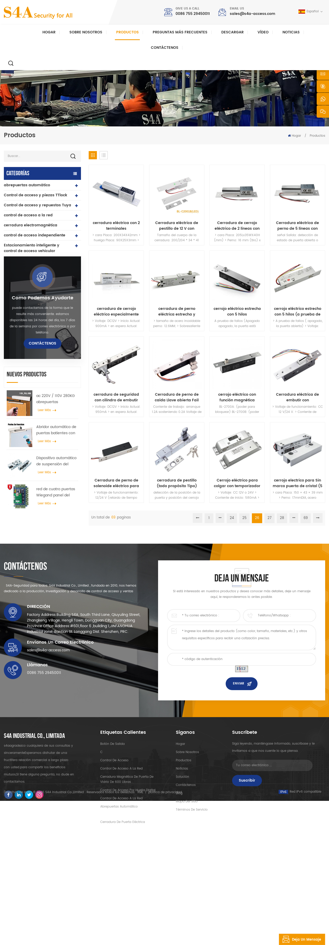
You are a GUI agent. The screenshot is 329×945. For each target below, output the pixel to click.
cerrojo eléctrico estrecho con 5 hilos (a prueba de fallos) (297, 311)
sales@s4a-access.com (252, 14)
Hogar (49, 32)
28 (282, 518)
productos (183, 851)
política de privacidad (165, 936)
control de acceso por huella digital (128, 881)
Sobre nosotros (85, 32)
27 (269, 518)
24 (232, 518)
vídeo (263, 32)
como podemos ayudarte (42, 403)
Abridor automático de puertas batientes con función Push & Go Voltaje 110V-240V (56, 535)
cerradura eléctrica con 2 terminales (116, 225)
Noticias (291, 32)
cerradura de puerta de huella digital (32, 284)
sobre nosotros (187, 843)
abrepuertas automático (27, 185)
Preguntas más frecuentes (180, 32)
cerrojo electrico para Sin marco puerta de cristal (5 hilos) (297, 483)
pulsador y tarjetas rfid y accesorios (27, 315)
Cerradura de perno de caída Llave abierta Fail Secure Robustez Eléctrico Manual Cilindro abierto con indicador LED (176, 397)
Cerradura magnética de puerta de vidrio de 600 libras (126, 870)
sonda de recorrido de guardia (33, 348)
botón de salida (18, 328)
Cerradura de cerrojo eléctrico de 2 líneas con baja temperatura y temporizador (237, 225)
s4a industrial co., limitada (34, 827)
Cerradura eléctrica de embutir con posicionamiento (297, 397)
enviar (238, 774)
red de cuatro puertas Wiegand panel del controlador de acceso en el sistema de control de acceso (56, 597)
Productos (127, 32)
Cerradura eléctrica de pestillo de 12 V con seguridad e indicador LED (176, 225)
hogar (180, 834)
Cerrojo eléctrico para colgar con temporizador (237, 483)
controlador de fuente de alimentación (27, 299)
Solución (182, 867)
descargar (232, 32)
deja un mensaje (300, 939)
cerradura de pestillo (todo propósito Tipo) (177, 483)
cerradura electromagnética (30, 225)
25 (244, 518)
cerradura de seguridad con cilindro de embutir (116, 397)
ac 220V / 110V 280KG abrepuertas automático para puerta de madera (55, 503)
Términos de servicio (192, 900)
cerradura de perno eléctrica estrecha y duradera (176, 311)
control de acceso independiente (34, 235)
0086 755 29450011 (193, 14)
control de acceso (114, 851)
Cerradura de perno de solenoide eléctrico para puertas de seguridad (116, 483)
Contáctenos (164, 48)
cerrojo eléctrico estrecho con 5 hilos (237, 311)
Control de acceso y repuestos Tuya (37, 205)
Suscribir (247, 871)
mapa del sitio (187, 892)
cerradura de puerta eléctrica (32, 261)
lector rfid (13, 271)
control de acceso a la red (28, 215)
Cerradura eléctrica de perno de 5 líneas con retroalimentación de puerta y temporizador (297, 225)
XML (140, 936)
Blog (179, 884)
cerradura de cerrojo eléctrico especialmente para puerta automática (116, 311)
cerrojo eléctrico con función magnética (237, 397)
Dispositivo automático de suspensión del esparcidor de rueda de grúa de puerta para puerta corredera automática (57, 566)
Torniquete (14, 338)
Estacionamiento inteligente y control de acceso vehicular (31, 248)
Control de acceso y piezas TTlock (35, 195)
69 (306, 518)
